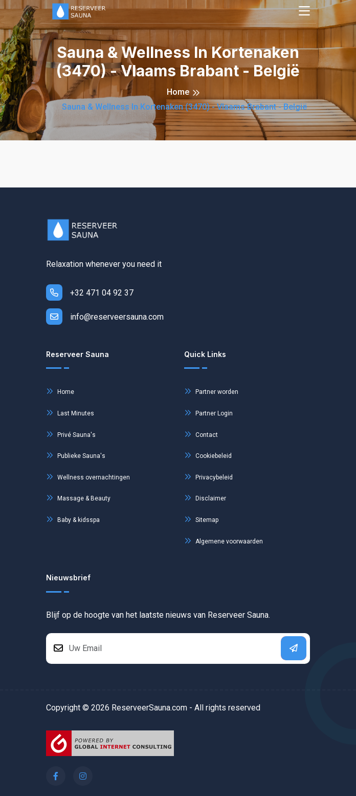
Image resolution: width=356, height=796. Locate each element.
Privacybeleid (208, 476)
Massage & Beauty (78, 497)
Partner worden (211, 391)
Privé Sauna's (71, 434)
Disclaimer (205, 497)
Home (178, 92)
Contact (201, 434)
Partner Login (208, 412)
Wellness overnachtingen (88, 476)
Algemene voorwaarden (223, 540)
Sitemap (201, 519)
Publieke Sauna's (75, 455)
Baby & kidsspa (73, 519)
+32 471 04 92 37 (90, 292)
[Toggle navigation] (304, 11)
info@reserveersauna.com (105, 316)
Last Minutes (70, 412)
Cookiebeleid (208, 455)
